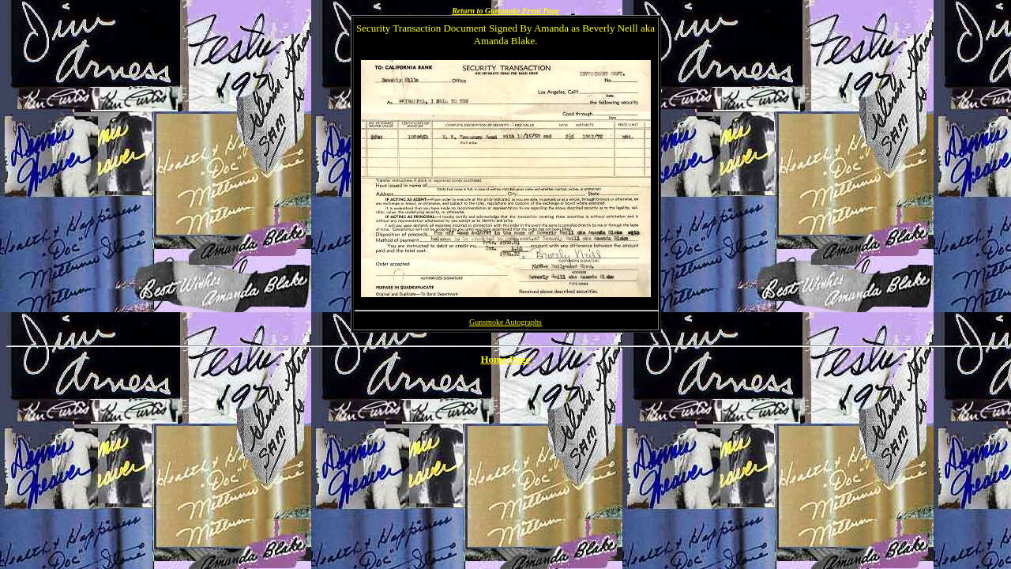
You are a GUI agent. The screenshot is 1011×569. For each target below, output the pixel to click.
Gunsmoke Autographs (505, 322)
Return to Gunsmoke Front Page (505, 10)
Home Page (505, 359)
